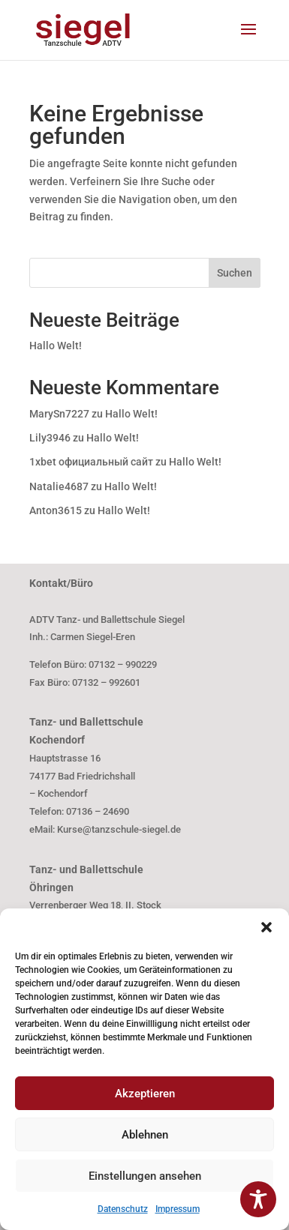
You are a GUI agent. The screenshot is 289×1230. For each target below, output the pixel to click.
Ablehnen (145, 1135)
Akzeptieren (145, 1093)
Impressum (177, 1209)
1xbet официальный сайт (91, 462)
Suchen (234, 273)
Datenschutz (123, 1209)
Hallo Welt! (55, 346)
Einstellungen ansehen (145, 1176)
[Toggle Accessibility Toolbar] (258, 1199)
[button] (266, 927)
